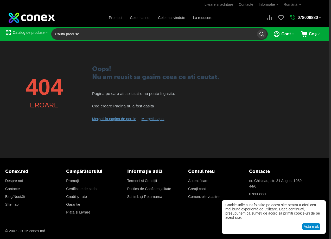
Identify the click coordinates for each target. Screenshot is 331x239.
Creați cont (197, 189)
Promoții (72, 181)
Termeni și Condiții (142, 181)
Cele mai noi (140, 18)
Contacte (245, 4)
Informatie (266, 4)
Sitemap (11, 204)
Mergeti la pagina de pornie (114, 119)
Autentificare (198, 181)
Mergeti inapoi (153, 119)
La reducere (202, 18)
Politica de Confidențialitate (149, 189)
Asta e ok (311, 226)
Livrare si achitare (218, 4)
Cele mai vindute (171, 18)
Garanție (73, 204)
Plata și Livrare (78, 212)
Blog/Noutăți (15, 197)
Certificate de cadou (82, 189)
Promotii (115, 18)
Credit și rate (76, 197)
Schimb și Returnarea (144, 197)
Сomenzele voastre (204, 197)
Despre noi (14, 181)
